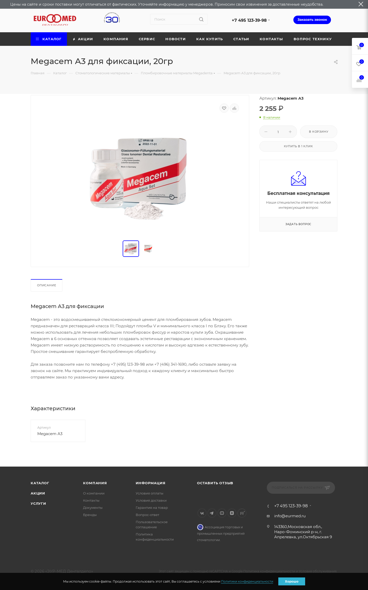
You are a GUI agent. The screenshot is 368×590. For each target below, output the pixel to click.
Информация (151, 483)
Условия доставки (151, 500)
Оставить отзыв (215, 483)
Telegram (212, 513)
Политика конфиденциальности (269, 571)
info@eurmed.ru (290, 515)
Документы (92, 507)
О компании (94, 493)
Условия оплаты (149, 493)
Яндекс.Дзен (231, 513)
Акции (38, 493)
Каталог (40, 483)
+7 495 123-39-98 (249, 20)
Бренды (90, 515)
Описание (46, 285)
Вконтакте (202, 513)
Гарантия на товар (152, 507)
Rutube (241, 513)
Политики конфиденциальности (247, 581)
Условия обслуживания (318, 571)
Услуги (38, 503)
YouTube (221, 513)
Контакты (91, 500)
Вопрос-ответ (147, 515)
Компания (95, 483)
